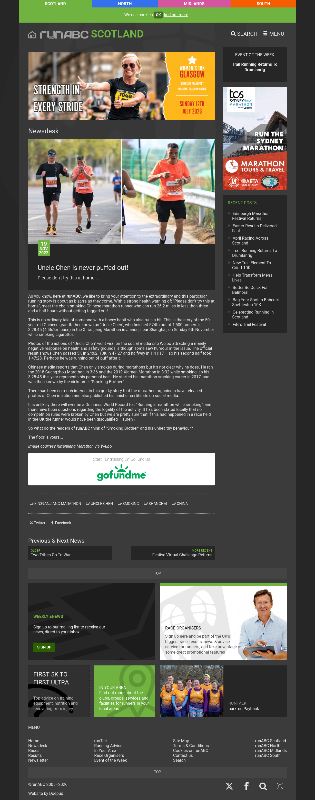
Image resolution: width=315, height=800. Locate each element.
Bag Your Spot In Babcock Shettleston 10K (256, 302)
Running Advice (108, 745)
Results (35, 755)
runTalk (100, 740)
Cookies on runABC (190, 750)
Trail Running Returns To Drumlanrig (254, 253)
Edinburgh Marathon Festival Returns (251, 216)
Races (34, 750)
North (125, 3)
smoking (128, 503)
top (157, 573)
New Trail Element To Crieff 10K (251, 265)
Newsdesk (37, 745)
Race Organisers (109, 755)
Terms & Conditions (191, 745)
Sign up (44, 647)
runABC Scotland (270, 740)
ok (158, 15)
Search (179, 760)
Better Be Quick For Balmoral (250, 290)
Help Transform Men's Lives (252, 278)
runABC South (268, 755)
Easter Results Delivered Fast (254, 228)
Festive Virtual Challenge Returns (173, 553)
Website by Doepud (45, 793)
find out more (176, 14)
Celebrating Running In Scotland (253, 314)
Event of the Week (110, 760)
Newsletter (38, 760)
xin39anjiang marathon (55, 503)
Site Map (181, 740)
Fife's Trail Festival (249, 324)
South (263, 3)
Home (33, 740)
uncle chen (99, 503)
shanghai (155, 503)
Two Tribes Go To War (70, 553)
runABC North (267, 745)
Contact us (183, 755)
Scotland (55, 3)
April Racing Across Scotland (250, 241)
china (180, 503)
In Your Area (105, 750)
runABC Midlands (271, 750)
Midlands (194, 3)
